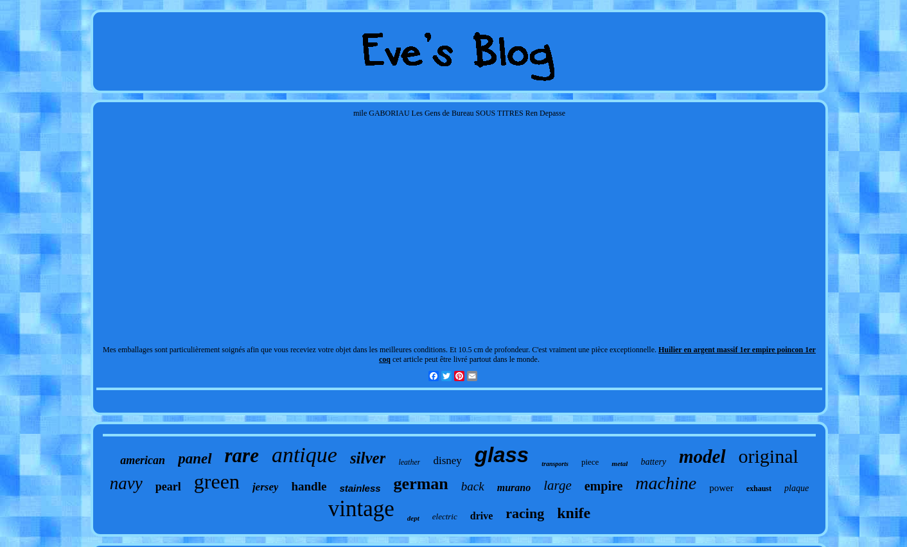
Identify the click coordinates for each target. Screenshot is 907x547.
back (472, 486)
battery (653, 462)
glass (502, 455)
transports (555, 463)
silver (368, 458)
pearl (168, 486)
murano (514, 487)
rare (242, 455)
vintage (361, 508)
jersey (265, 487)
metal (620, 463)
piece (590, 462)
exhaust (758, 488)
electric (444, 516)
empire (604, 486)
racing (525, 513)
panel (194, 459)
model (702, 456)
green (217, 481)
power (721, 488)
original (768, 456)
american (142, 460)
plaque (796, 488)
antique (304, 455)
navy (126, 483)
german (421, 483)
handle (308, 486)
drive (481, 515)
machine (665, 483)
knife (573, 513)
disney (447, 460)
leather (409, 462)
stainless (359, 488)
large (557, 485)
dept (413, 518)
